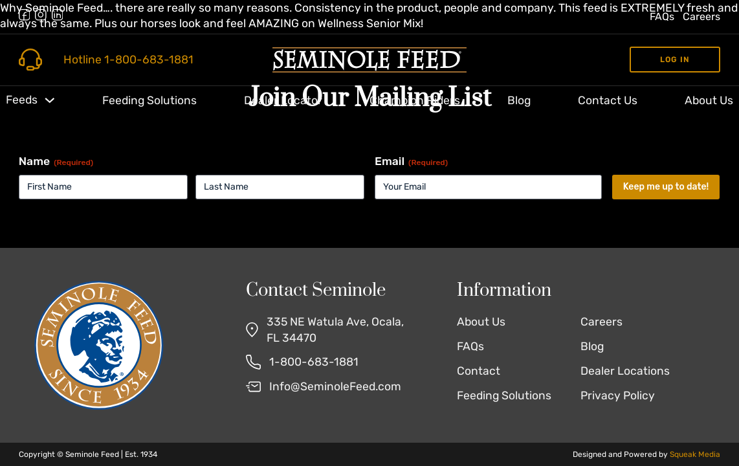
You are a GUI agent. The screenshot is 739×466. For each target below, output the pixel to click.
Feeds (22, 99)
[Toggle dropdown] (50, 100)
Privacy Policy (617, 395)
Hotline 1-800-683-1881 (128, 59)
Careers (701, 16)
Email (411, 161)
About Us (709, 100)
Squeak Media (695, 454)
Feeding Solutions (149, 100)
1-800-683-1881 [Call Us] (313, 361)
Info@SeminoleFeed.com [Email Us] (335, 386)
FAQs (662, 16)
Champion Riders (415, 100)
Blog (519, 100)
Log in (675, 59)
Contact (478, 370)
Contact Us (607, 100)
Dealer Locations (625, 370)
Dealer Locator (283, 100)
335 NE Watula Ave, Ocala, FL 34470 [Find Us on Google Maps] (335, 329)
